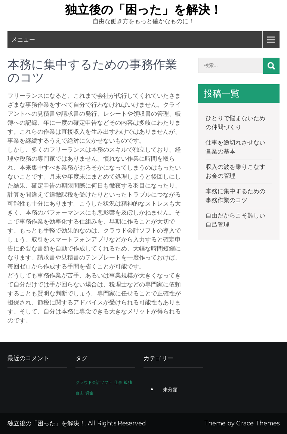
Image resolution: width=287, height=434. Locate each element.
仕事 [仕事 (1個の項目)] (118, 382)
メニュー (23, 39)
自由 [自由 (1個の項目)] (79, 393)
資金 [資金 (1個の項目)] (89, 393)
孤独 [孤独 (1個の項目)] (128, 382)
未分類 (170, 389)
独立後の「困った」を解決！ (143, 9)
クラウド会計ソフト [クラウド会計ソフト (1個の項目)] (93, 382)
